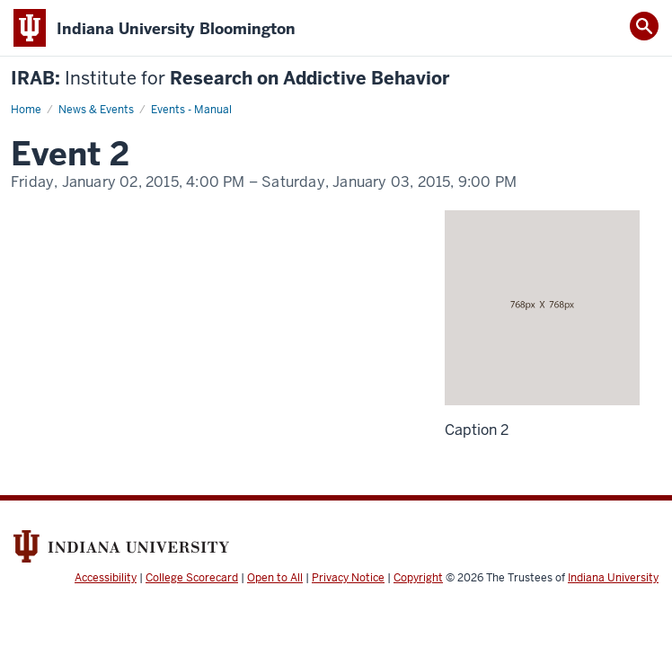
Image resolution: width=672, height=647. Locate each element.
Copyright (418, 578)
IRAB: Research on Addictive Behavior (230, 78)
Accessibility (106, 578)
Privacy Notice (348, 578)
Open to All (275, 578)
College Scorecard (192, 578)
